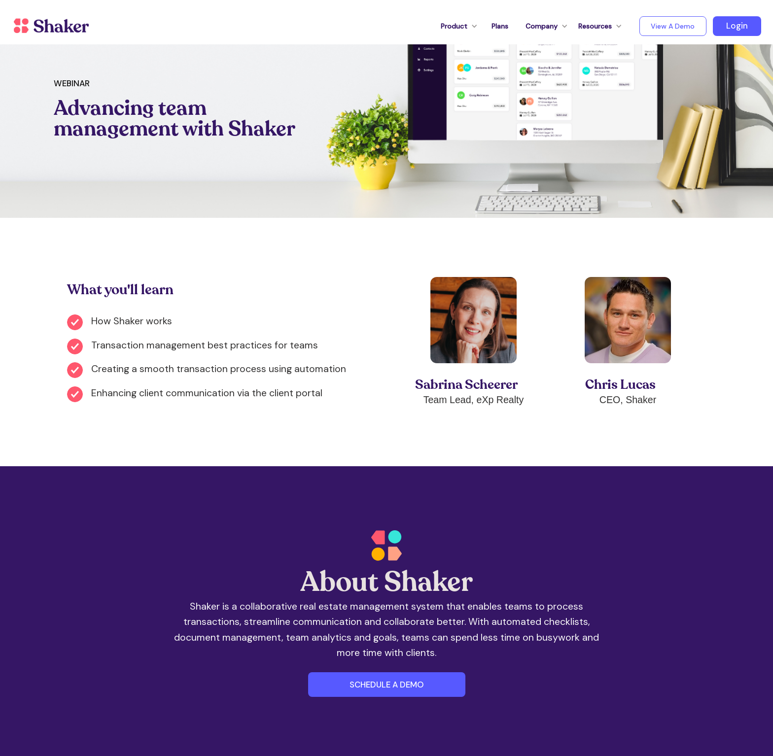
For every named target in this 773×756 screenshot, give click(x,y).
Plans (500, 26)
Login (737, 25)
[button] (454, 26)
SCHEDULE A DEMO (387, 684)
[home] (51, 26)
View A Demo (673, 26)
